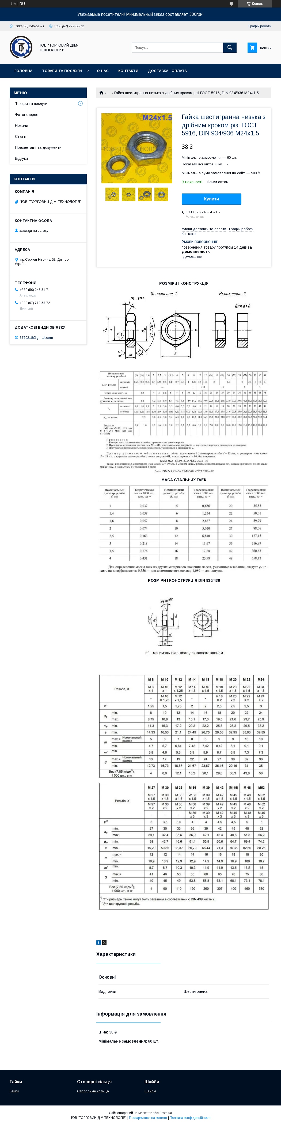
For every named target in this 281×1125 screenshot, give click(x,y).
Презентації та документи (38, 147)
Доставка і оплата (167, 71)
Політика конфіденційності (190, 1118)
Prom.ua (166, 1113)
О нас (103, 71)
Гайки (14, 1091)
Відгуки (21, 158)
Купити (211, 199)
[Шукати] (230, 48)
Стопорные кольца (93, 1091)
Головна (23, 71)
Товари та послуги (62, 71)
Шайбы (150, 1091)
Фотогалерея (26, 114)
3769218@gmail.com (36, 337)
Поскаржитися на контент (148, 1118)
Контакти (128, 71)
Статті (20, 136)
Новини (21, 125)
